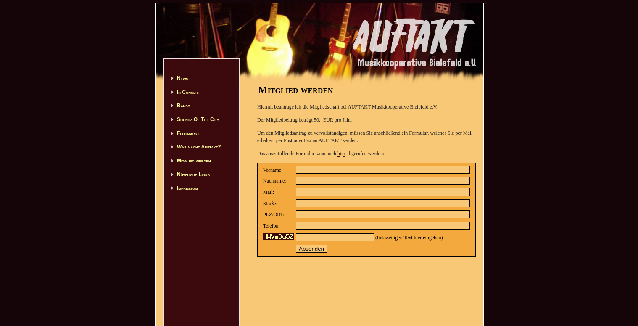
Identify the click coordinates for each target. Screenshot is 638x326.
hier (341, 153)
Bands (183, 106)
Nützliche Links (193, 175)
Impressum (187, 188)
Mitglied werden (194, 161)
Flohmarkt (188, 133)
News (182, 78)
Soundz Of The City (198, 119)
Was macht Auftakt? (199, 147)
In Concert (188, 92)
